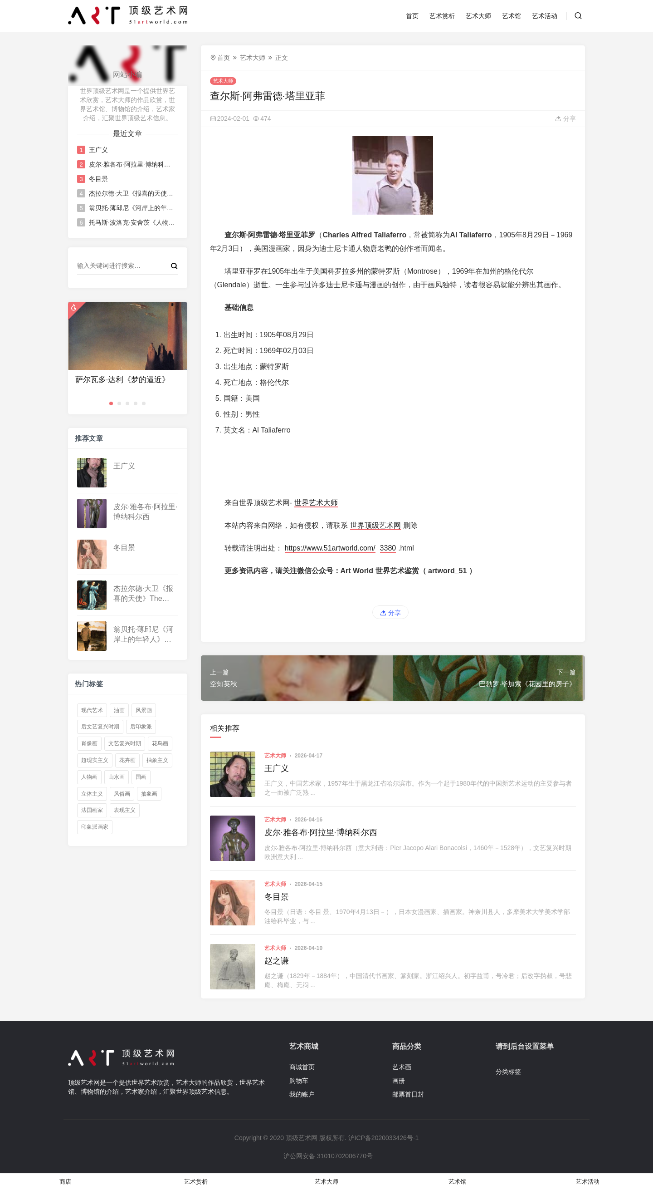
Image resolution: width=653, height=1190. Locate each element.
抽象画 (149, 794)
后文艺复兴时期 (100, 726)
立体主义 (92, 794)
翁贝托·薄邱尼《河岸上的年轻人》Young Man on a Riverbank (133, 207)
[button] (111, 403)
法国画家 (92, 810)
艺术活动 (544, 16)
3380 (388, 548)
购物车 (298, 1080)
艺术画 (401, 1067)
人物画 (89, 777)
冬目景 (98, 178)
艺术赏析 (442, 16)
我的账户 (302, 1094)
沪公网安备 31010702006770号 (327, 1155)
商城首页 (302, 1067)
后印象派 (141, 726)
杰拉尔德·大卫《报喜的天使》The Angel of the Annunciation (133, 193)
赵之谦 (276, 960)
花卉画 (127, 760)
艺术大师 (478, 16)
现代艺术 (92, 710)
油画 (119, 710)
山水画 (116, 777)
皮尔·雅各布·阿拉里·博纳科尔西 (133, 164)
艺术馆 (511, 16)
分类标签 (508, 1071)
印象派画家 (94, 827)
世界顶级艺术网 (375, 525)
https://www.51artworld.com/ (330, 548)
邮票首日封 (408, 1094)
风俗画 (122, 794)
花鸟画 (160, 743)
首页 (412, 16)
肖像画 (89, 743)
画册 (398, 1080)
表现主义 (125, 810)
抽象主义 (157, 760)
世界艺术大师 (316, 502)
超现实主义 (94, 760)
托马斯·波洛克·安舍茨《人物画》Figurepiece (133, 222)
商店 (65, 1181)
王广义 (98, 149)
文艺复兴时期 (124, 743)
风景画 (144, 710)
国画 (141, 777)
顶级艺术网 (301, 1137)
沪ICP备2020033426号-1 (383, 1137)
